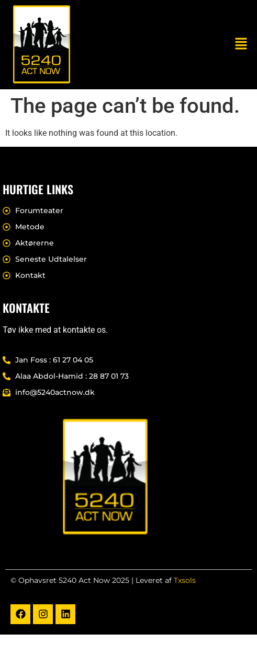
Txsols (185, 580)
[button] (241, 44)
